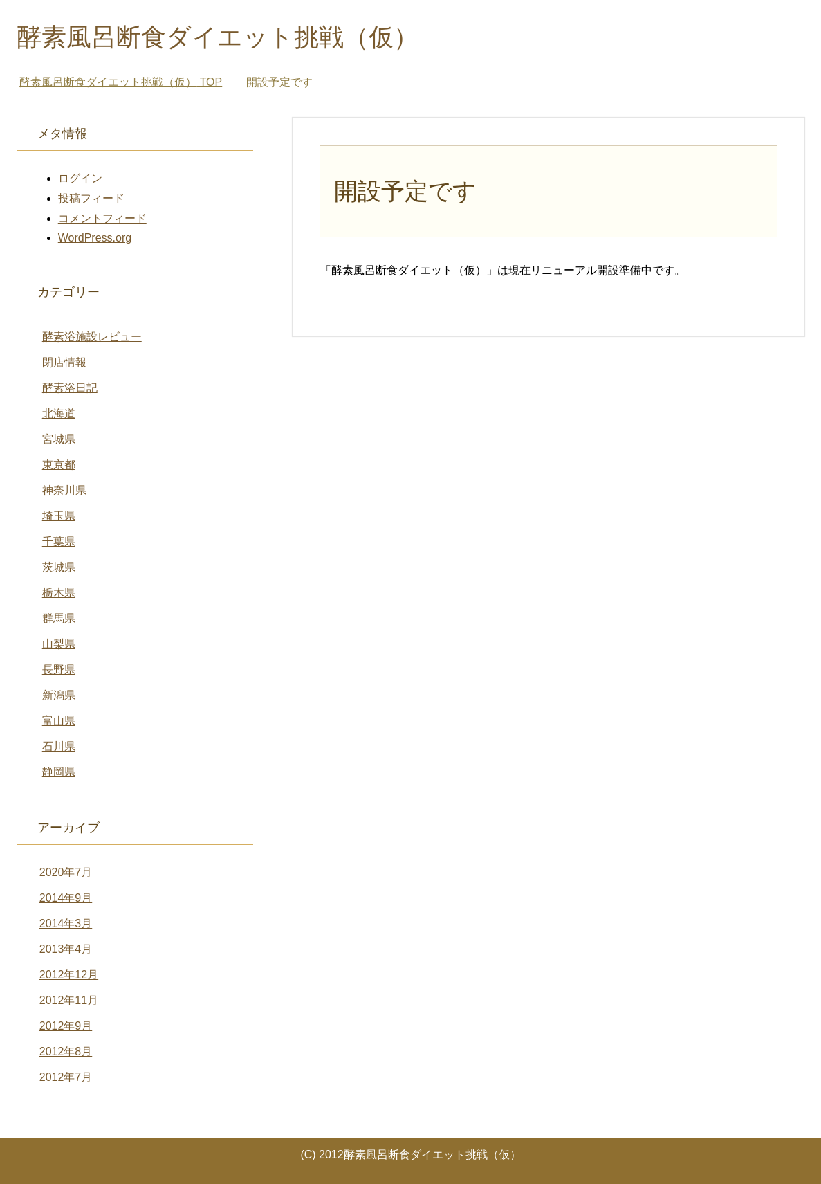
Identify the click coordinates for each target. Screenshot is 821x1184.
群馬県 (58, 618)
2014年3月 (66, 923)
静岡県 (58, 772)
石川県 (58, 746)
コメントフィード (102, 218)
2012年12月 (68, 975)
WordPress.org (94, 238)
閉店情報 (64, 362)
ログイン (80, 178)
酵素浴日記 (70, 388)
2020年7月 (66, 872)
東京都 (58, 465)
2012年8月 (66, 1051)
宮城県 (58, 439)
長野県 (58, 669)
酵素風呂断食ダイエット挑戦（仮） (217, 37)
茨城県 (58, 567)
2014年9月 (66, 898)
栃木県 (58, 593)
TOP (120, 82)
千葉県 (58, 541)
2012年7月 (66, 1077)
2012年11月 (68, 1000)
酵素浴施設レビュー (92, 337)
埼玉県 (58, 516)
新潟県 (58, 695)
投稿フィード (91, 198)
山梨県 (58, 644)
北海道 (58, 413)
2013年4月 (66, 949)
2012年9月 (66, 1026)
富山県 (58, 721)
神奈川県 (64, 490)
